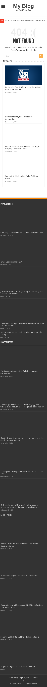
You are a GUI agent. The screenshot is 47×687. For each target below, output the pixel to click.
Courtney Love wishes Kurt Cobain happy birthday (22, 232)
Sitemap (35, 678)
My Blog (23, 6)
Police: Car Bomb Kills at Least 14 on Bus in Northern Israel (25, 21)
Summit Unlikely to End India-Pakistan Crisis (20, 637)
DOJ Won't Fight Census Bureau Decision (18, 666)
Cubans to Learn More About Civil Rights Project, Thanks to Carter (22, 147)
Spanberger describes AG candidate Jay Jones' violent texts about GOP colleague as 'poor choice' (22, 405)
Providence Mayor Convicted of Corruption (19, 575)
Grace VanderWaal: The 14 (12, 262)
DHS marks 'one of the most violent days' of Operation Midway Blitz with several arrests (19, 506)
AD (20, 678)
